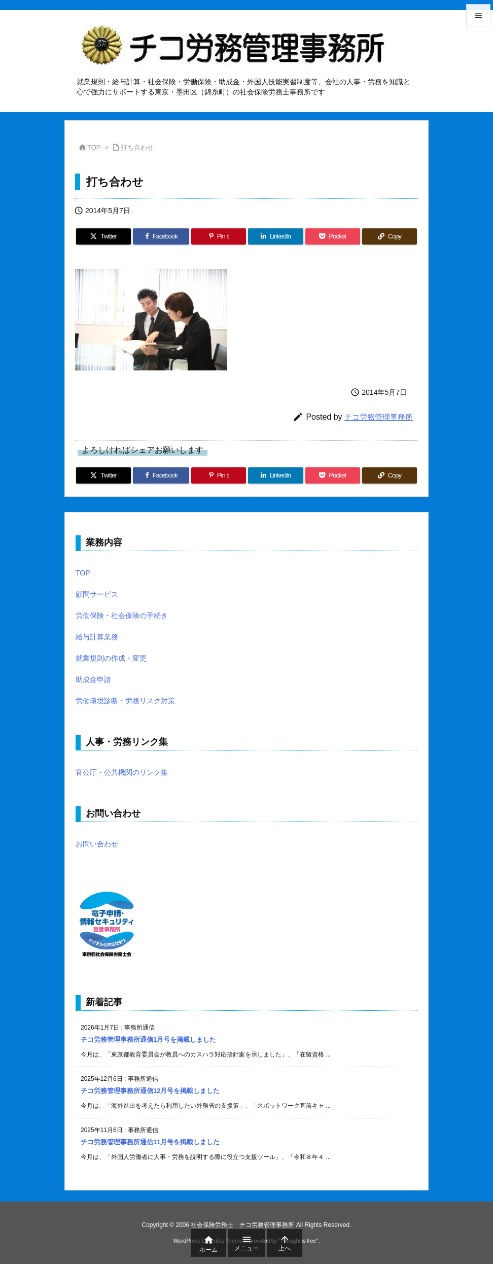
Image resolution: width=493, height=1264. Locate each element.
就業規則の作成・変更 (111, 658)
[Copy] (389, 236)
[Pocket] (332, 236)
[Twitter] (103, 236)
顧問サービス (97, 594)
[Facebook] (161, 236)
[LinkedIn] (275, 236)
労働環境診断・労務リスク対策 (125, 701)
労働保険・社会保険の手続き (122, 615)
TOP (94, 147)
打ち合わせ (137, 147)
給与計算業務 (97, 637)
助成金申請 (93, 679)
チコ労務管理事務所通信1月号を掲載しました (148, 1039)
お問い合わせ (97, 844)
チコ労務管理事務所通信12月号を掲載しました (150, 1091)
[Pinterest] (218, 236)
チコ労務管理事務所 (378, 417)
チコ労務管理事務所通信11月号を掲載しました (150, 1142)
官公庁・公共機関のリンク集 (122, 772)
